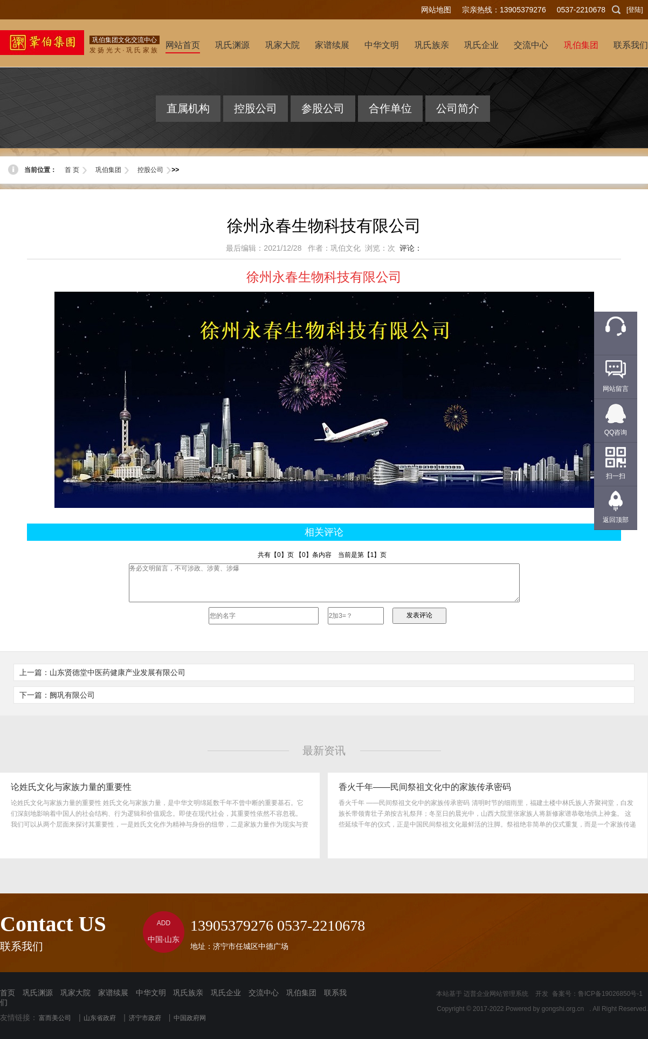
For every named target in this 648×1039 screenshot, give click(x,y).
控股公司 (255, 108)
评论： (410, 248)
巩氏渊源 (38, 992)
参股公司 (322, 108)
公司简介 (457, 108)
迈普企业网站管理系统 (496, 993)
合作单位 (390, 108)
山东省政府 (100, 1018)
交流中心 (264, 992)
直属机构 (188, 108)
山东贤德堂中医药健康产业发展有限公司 (117, 672)
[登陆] (634, 9)
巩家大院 (75, 992)
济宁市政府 (145, 1018)
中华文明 (151, 992)
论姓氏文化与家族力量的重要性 (71, 787)
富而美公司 (55, 1018)
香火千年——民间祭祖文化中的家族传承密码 (425, 787)
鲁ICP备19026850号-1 (610, 993)
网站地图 (436, 9)
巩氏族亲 (188, 992)
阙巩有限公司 (72, 695)
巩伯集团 (108, 170)
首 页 (72, 170)
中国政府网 (190, 1018)
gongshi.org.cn (563, 1009)
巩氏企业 (226, 992)
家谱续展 (113, 992)
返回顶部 (616, 520)
